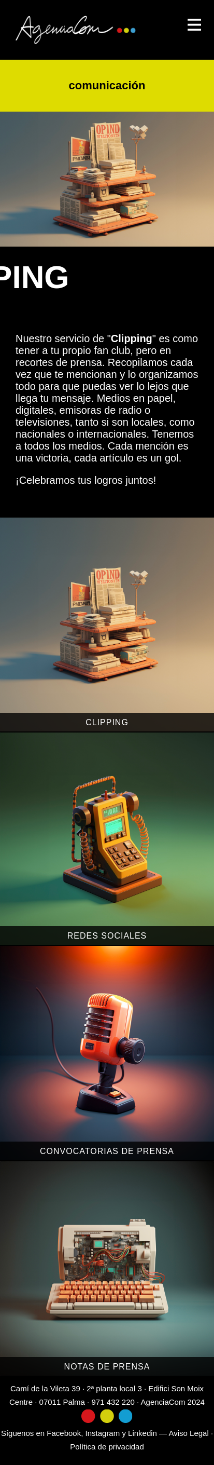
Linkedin (142, 1433)
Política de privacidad (107, 1446)
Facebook (64, 1433)
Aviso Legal (188, 1433)
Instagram (102, 1433)
